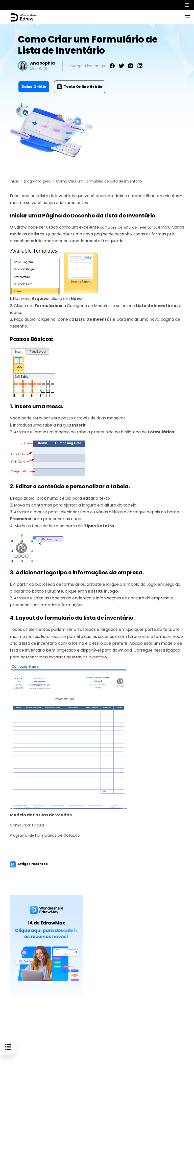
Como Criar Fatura (28, 825)
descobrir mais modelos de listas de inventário (66, 657)
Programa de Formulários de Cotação (47, 835)
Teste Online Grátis (79, 86)
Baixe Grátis (33, 86)
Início (14, 181)
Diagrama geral (37, 181)
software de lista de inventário (130, 227)
